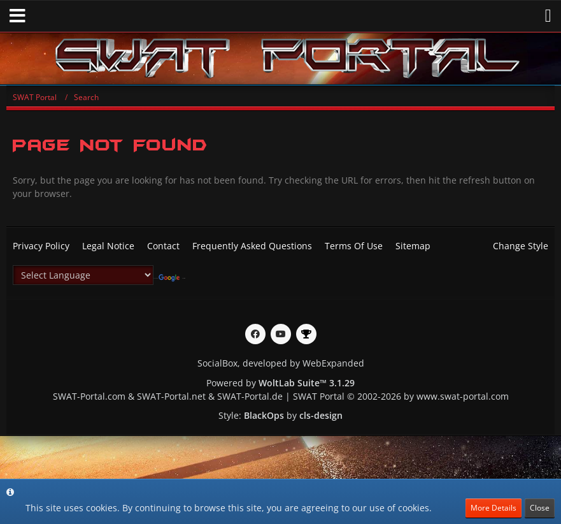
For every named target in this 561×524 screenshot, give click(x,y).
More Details (493, 507)
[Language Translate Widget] (83, 275)
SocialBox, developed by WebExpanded (280, 363)
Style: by (280, 415)
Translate (172, 278)
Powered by (280, 383)
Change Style (520, 246)
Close (540, 507)
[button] (17, 16)
